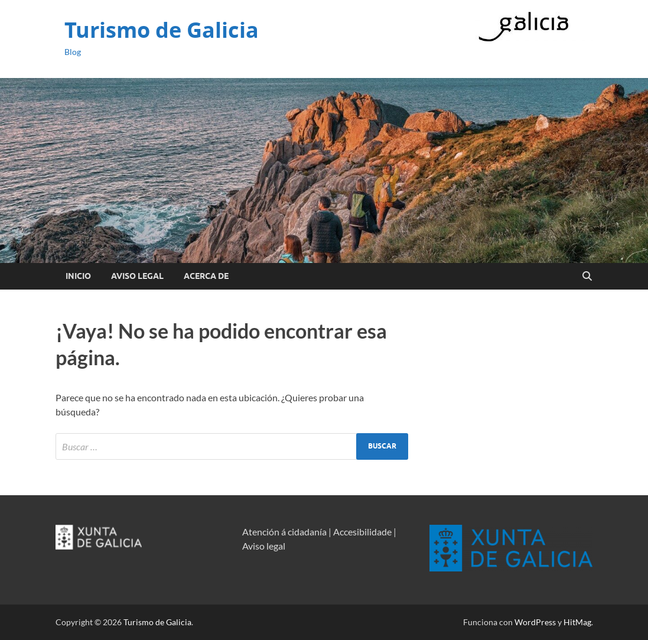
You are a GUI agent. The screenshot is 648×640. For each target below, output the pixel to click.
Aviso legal (263, 545)
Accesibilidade (362, 531)
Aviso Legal (137, 276)
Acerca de (206, 276)
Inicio (78, 276)
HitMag (577, 622)
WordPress (535, 622)
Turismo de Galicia (161, 29)
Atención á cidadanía (284, 531)
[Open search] (587, 276)
